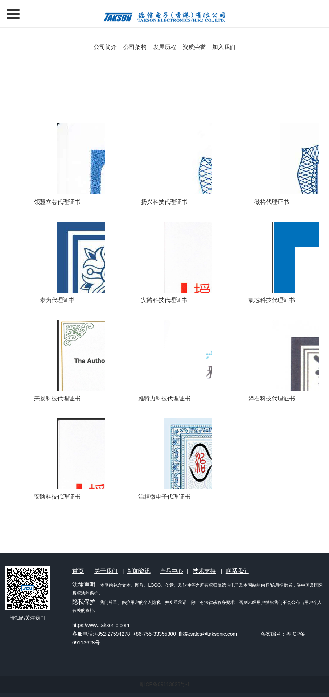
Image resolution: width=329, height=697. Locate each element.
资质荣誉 (194, 47)
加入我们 (223, 47)
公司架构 (135, 47)
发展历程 (164, 47)
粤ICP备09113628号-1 (164, 684)
